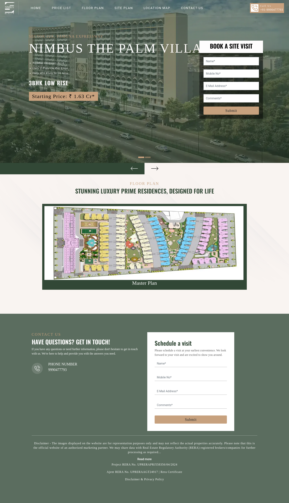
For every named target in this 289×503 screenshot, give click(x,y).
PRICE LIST (61, 8)
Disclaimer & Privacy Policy (144, 479)
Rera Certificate (171, 471)
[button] (72, 168)
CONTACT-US (192, 8)
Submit (231, 111)
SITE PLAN (123, 8)
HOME (36, 8)
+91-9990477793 (271, 9)
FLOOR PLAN (93, 8)
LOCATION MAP (157, 8)
